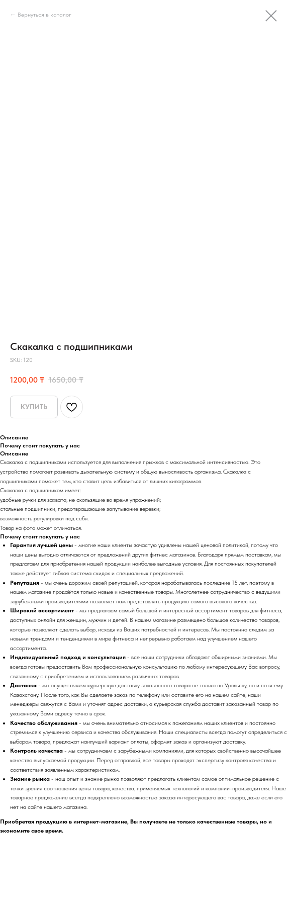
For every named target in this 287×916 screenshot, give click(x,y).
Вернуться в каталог (44, 14)
